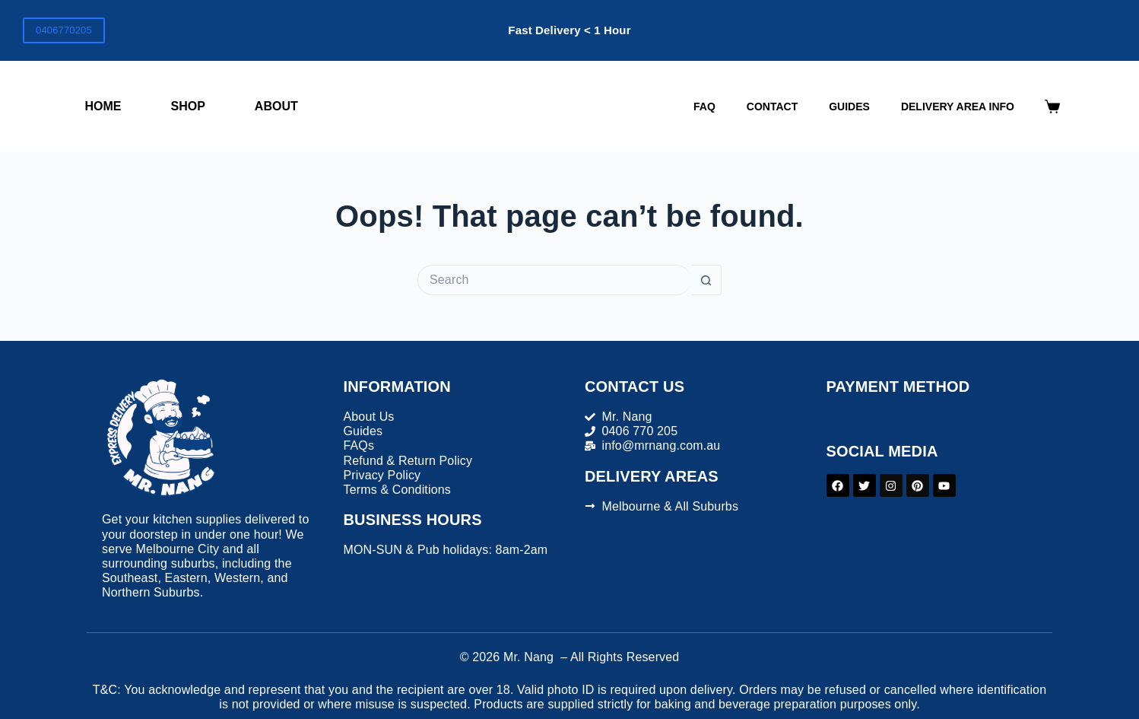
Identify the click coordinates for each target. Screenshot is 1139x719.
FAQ (704, 106)
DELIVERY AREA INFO (957, 106)
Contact (772, 106)
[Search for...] (554, 280)
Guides (849, 106)
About (276, 106)
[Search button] (706, 280)
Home (103, 106)
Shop (188, 106)
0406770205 (64, 30)
